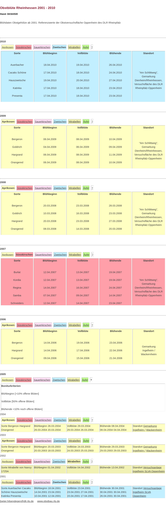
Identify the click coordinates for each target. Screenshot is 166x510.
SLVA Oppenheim (155, 471)
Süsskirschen (23, 47)
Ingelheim (139, 471)
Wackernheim (154, 429)
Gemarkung (150, 426)
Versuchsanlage (152, 467)
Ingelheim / (139, 429)
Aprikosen (7, 47)
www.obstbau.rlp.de (48, 501)
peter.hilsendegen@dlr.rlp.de (17, 501)
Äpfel (86, 47)
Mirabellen (75, 47)
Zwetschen (60, 121)
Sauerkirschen (42, 47)
